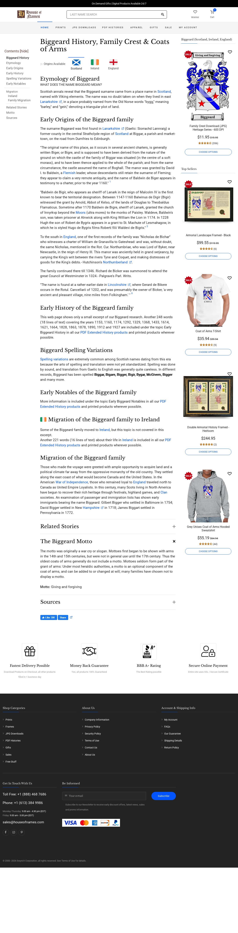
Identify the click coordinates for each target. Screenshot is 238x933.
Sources (11, 118)
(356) (215, 143)
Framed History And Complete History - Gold (208, 628)
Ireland (12, 96)
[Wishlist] (230, 52)
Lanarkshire (49, 102)
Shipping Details (173, 795)
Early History (14, 73)
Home (45, 27)
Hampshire (91, 508)
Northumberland (115, 262)
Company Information (97, 774)
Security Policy (93, 788)
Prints (61, 27)
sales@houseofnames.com (23, 877)
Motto (10, 112)
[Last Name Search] (117, 14)
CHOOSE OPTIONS (208, 152)
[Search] (162, 15)
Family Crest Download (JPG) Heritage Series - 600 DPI (208, 127)
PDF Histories (113, 27)
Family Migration (19, 100)
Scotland (164, 92)
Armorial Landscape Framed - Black (208, 235)
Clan (164, 492)
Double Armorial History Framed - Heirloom (208, 429)
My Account (188, 27)
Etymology (13, 63)
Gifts (154, 27)
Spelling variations (54, 359)
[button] (108, 524)
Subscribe (163, 850)
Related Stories (16, 107)
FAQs (167, 781)
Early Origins (14, 68)
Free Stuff (11, 816)
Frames (10, 781)
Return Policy (171, 802)
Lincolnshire (117, 285)
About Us (90, 809)
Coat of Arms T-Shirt (208, 331)
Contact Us (91, 802)
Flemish (69, 173)
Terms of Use (92, 795)
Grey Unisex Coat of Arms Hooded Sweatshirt (208, 528)
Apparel (136, 27)
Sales (8, 809)
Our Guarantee (172, 788)
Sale (168, 27)
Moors (81, 212)
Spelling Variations (18, 78)
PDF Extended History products (104, 332)
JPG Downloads (84, 27)
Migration (12, 91)
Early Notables (16, 83)
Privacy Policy (92, 781)
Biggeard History (17, 57)
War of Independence (72, 482)
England (113, 64)
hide (24, 51)
